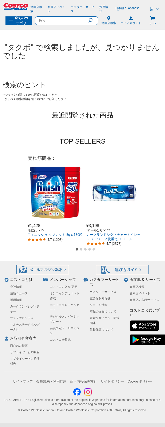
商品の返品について (103, 311)
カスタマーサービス (103, 292)
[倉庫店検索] (37, 9)
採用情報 (16, 300)
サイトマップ (23, 381)
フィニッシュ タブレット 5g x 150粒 (55, 234)
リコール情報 (98, 305)
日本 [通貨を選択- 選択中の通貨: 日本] (154, 9)
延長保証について (101, 329)
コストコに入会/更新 (63, 286)
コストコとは (21, 280)
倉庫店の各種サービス (144, 300)
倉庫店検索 (137, 286)
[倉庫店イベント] (57, 9)
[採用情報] (104, 9)
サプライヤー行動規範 (25, 352)
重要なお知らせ (100, 298)
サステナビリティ (22, 318)
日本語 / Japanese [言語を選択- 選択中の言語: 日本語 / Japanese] (127, 9)
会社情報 (16, 286)
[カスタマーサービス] (83, 9)
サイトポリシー (112, 381)
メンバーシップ (63, 280)
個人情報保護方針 (83, 381)
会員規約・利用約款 (51, 381)
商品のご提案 (19, 345)
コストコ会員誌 (60, 339)
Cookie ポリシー (139, 381)
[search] (61, 21)
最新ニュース (19, 293)
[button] (93, 21)
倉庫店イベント (140, 293)
